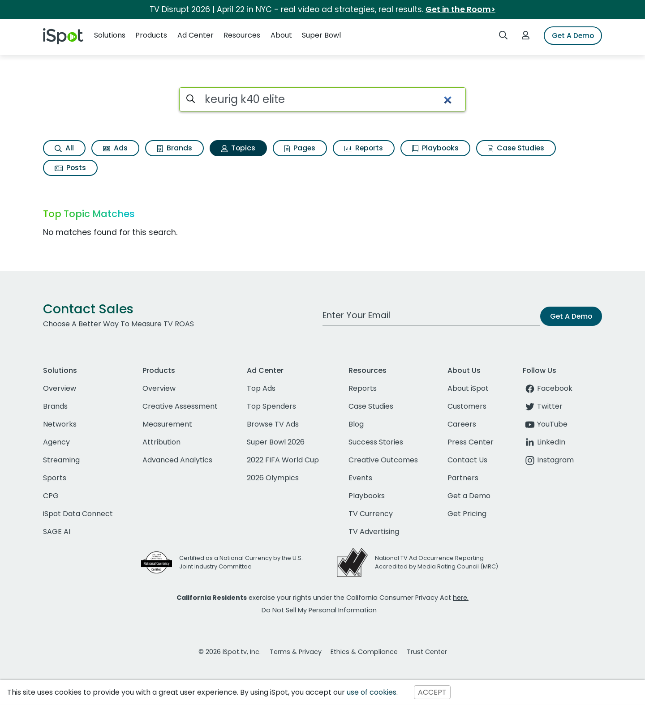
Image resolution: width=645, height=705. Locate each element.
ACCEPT (432, 692)
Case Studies (516, 148)
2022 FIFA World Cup (283, 460)
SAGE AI (56, 531)
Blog (356, 424)
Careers (461, 424)
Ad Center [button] (195, 35)
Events (360, 478)
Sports (54, 478)
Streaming (61, 460)
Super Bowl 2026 (276, 442)
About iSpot (468, 388)
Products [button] (151, 35)
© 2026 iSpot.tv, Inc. (229, 651)
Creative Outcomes (383, 460)
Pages (299, 148)
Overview (59, 388)
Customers (466, 406)
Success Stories (375, 442)
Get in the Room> (460, 9)
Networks (60, 424)
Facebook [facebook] (547, 388)
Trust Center (427, 651)
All (64, 148)
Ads (115, 148)
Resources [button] (242, 35)
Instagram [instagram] (548, 460)
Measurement (167, 424)
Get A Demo (573, 35)
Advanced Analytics (177, 460)
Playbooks (435, 148)
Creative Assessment (180, 406)
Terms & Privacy (296, 651)
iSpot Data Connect (78, 513)
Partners (462, 478)
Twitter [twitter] (543, 406)
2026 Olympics (273, 478)
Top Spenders (271, 406)
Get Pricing (466, 513)
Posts (70, 167)
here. (461, 597)
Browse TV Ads (273, 424)
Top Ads (261, 388)
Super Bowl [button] (321, 35)
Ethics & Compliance (364, 651)
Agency (56, 442)
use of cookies (371, 692)
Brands (174, 148)
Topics (238, 148)
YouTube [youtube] (545, 424)
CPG (51, 496)
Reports (363, 148)
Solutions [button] (109, 35)
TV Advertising (373, 531)
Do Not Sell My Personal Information (319, 610)
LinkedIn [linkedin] (544, 442)
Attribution (161, 442)
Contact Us (467, 460)
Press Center (470, 442)
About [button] (281, 35)
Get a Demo (468, 496)
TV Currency (370, 513)
